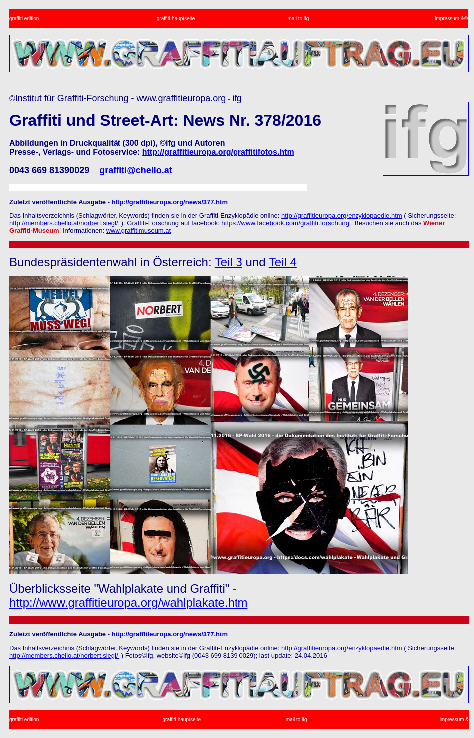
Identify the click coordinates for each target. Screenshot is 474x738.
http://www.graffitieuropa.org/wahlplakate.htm (128, 602)
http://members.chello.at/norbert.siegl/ (64, 223)
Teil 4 (283, 262)
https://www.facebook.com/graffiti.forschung (285, 223)
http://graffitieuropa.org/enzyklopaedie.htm (341, 215)
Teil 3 (228, 262)
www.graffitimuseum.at (138, 230)
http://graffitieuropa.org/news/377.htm (170, 202)
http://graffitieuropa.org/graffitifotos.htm (218, 152)
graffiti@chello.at (135, 170)
